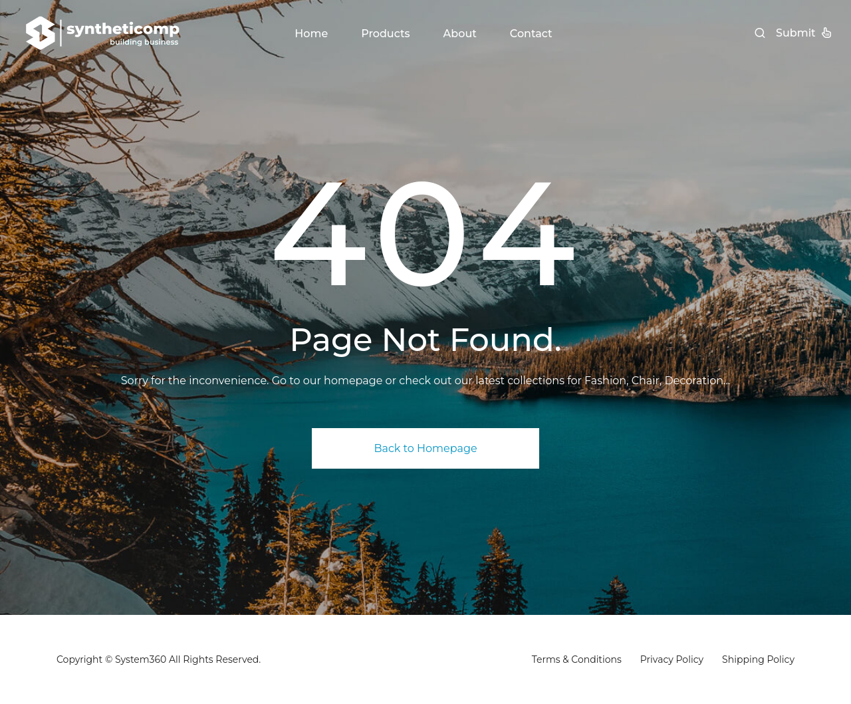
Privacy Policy (671, 659)
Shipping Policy (758, 659)
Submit (803, 33)
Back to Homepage (425, 448)
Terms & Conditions (577, 659)
